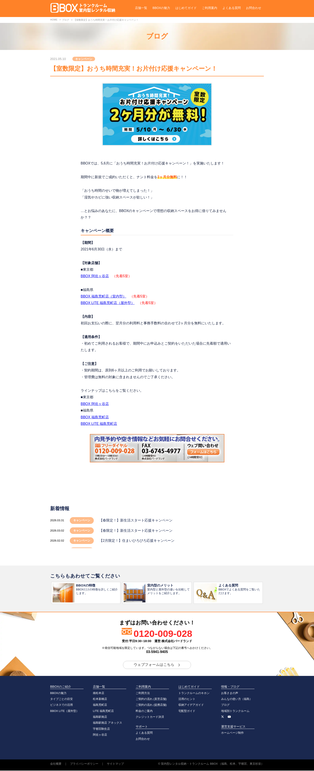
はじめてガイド (186, 8)
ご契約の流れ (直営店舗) (151, 699)
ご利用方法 (143, 693)
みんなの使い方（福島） (236, 699)
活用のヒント (186, 699)
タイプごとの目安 (61, 699)
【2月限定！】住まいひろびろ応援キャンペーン (136, 540)
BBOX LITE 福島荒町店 (99, 424)
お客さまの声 (229, 693)
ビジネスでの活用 (61, 705)
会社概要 (55, 764)
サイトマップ (115, 764)
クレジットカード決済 (150, 717)
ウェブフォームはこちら (154, 665)
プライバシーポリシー (84, 764)
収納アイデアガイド (191, 705)
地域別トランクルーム (235, 711)
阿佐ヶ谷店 (100, 735)
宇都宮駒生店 (101, 729)
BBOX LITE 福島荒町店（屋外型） (108, 303)
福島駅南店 (100, 717)
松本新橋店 (100, 699)
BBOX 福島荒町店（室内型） (103, 296)
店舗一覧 (141, 8)
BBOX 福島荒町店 (95, 417)
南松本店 (98, 693)
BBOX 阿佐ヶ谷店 (95, 276)
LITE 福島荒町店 (103, 711)
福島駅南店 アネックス (107, 723)
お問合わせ (253, 8)
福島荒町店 (100, 705)
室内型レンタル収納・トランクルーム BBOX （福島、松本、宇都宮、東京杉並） (212, 764)
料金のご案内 (144, 711)
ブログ (225, 705)
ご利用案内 (209, 8)
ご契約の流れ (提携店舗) (151, 705)
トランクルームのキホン (194, 693)
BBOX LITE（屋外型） (64, 711)
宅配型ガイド (186, 711)
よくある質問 (231, 8)
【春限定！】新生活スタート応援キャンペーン (135, 520)
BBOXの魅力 (161, 8)
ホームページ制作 (232, 733)
